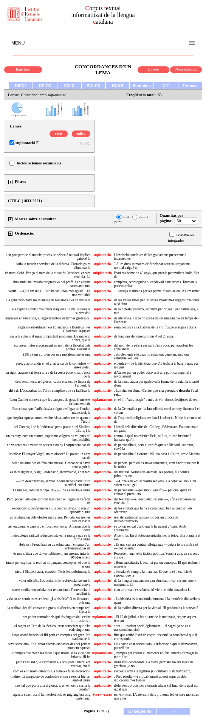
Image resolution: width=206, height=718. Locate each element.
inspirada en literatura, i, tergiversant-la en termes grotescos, (47, 318)
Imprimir (23, 69)
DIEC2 (20, 85)
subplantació (102, 273)
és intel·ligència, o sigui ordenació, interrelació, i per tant (50, 472)
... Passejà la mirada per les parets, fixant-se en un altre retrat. (157, 291)
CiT (166, 85)
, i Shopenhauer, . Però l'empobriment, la (52, 572)
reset (58, 133)
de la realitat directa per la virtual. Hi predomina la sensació (156, 608)
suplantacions (102, 400)
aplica (80, 133)
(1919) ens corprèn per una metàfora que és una (56, 354)
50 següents (140, 711)
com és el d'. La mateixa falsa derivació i (51, 671)
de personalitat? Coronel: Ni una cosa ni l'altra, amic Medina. (157, 454)
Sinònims (142, 85)
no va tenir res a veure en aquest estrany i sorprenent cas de (48, 445)
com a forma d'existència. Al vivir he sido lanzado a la (152, 590)
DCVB (117, 85)
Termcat (190, 85)
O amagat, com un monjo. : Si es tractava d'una (51, 490)
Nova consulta (186, 69)
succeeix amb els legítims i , (152, 671)
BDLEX (93, 85)
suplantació (102, 255)
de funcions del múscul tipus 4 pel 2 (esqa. (144, 336)
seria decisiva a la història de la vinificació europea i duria (155, 327)
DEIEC (45, 85)
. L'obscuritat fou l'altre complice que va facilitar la (49, 391)
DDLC (69, 85)
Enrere (153, 69)
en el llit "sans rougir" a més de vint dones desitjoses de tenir (157, 400)
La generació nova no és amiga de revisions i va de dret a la (48, 300)
